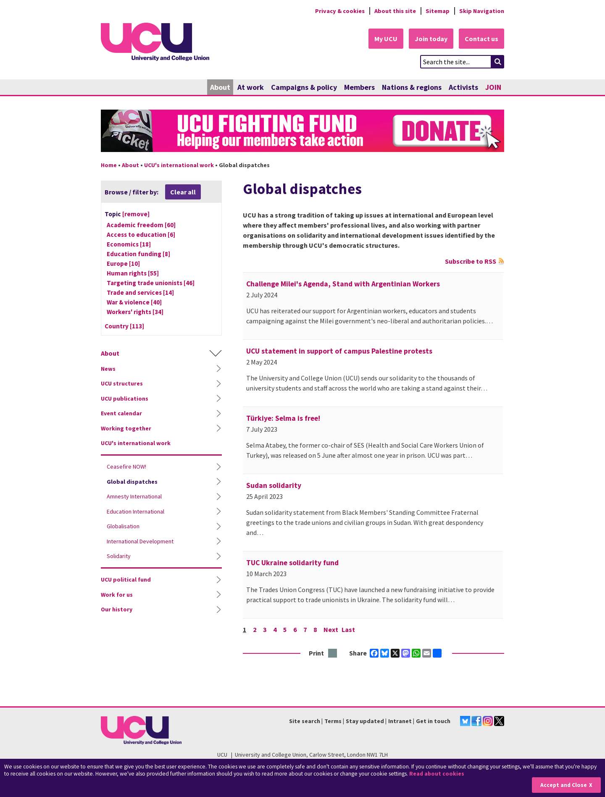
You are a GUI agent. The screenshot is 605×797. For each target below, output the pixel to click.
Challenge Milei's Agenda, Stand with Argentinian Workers (343, 283)
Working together (126, 428)
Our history (116, 609)
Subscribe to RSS (470, 261)
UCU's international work (179, 165)
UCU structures (122, 383)
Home (109, 165)
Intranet (400, 721)
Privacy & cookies (340, 11)
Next (331, 629)
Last (348, 629)
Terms (333, 721)
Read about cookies (436, 773)
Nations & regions (412, 87)
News (108, 368)
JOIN (493, 87)
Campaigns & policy (304, 87)
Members (359, 87)
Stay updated (365, 721)
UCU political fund (126, 579)
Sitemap (438, 11)
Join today (431, 38)
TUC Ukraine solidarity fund (292, 562)
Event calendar (121, 413)
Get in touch (433, 721)
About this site (395, 11)
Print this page (333, 654)
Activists (463, 87)
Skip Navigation (481, 11)
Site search (304, 721)
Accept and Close (563, 785)
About (220, 87)
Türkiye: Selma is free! (283, 418)
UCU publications (124, 398)
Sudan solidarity (273, 485)
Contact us (481, 38)
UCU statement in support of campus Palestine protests (339, 351)
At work (250, 87)
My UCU (385, 38)
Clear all (183, 192)
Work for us (117, 594)
